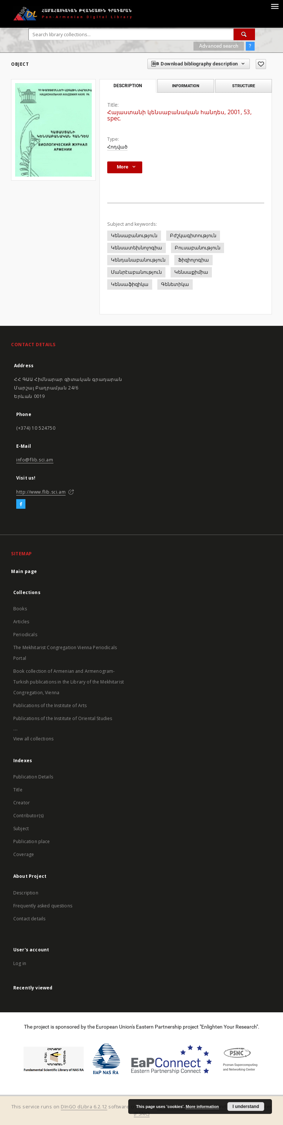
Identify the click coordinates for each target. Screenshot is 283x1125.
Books (20, 609)
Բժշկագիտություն (193, 235)
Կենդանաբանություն (138, 260)
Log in (19, 963)
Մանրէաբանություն (136, 272)
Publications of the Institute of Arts (50, 705)
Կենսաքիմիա (191, 272)
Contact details (29, 919)
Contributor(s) (28, 815)
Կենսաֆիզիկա (130, 284)
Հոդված (117, 147)
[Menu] (274, 6)
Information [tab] (185, 85)
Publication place (31, 841)
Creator (21, 803)
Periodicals (25, 634)
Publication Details (33, 777)
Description (25, 893)
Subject (21, 828)
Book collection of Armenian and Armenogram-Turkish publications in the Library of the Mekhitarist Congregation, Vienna (68, 682)
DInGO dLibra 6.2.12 (84, 1107)
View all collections (33, 739)
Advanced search (218, 46)
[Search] (244, 34)
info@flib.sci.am (34, 460)
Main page (24, 571)
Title (17, 790)
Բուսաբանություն (197, 248)
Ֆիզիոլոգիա (193, 260)
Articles (21, 621)
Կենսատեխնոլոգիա (136, 248)
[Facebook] (20, 504)
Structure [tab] (243, 85)
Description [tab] (127, 85)
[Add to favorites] (261, 64)
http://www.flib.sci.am (41, 492)
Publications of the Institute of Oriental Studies (62, 718)
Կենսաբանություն (134, 235)
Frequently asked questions (42, 906)
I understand (246, 1106)
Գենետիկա (175, 284)
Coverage (23, 854)
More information (202, 1106)
